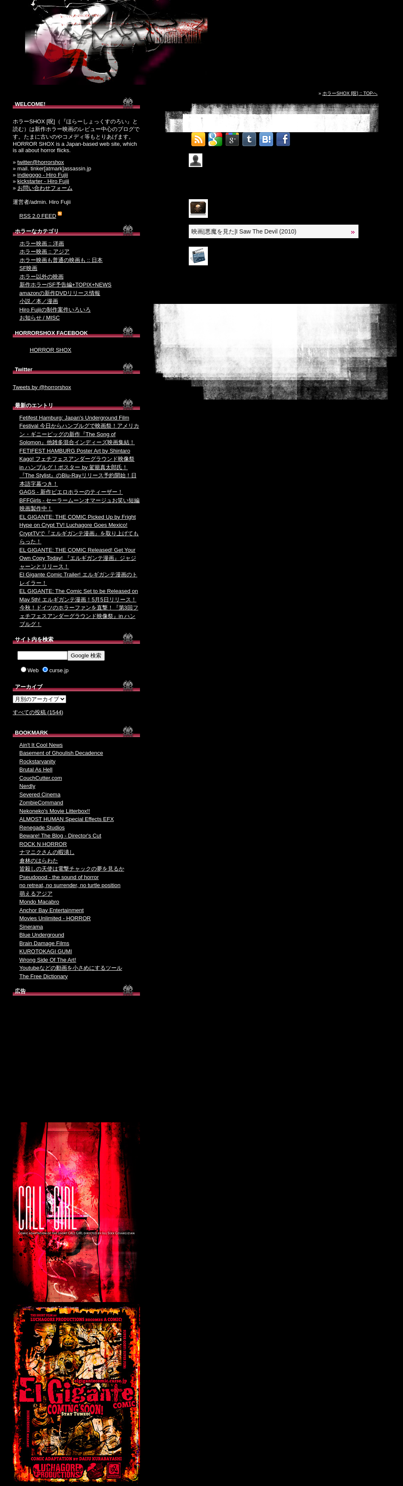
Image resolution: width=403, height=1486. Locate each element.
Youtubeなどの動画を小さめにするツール (71, 968)
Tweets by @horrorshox (42, 387)
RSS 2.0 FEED (38, 216)
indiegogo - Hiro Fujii (42, 175)
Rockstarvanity (38, 761)
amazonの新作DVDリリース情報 (60, 293)
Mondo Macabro (39, 902)
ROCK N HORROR (43, 844)
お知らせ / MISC (40, 317)
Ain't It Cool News (41, 745)
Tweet (300, 137)
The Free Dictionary (44, 976)
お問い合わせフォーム (45, 188)
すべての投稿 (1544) (38, 712)
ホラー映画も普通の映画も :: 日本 (61, 260)
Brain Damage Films (45, 943)
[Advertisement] (76, 1061)
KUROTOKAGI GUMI (46, 951)
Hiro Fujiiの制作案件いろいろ (55, 309)
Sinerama (31, 927)
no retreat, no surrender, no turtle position (70, 885)
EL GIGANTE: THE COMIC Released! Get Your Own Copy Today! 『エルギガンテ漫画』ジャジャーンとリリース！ (78, 558)
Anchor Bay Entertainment (52, 910)
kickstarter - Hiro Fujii (43, 181)
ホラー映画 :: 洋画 (42, 243)
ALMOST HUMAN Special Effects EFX (67, 819)
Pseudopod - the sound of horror (59, 877)
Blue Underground (42, 935)
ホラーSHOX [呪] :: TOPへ (350, 93)
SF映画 (29, 268)
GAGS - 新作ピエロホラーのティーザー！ (71, 492)
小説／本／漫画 (39, 301)
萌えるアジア (36, 893)
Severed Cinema (40, 794)
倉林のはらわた (39, 860)
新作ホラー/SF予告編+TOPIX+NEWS (66, 284)
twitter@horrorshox (40, 162)
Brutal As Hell (36, 769)
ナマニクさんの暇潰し (47, 852)
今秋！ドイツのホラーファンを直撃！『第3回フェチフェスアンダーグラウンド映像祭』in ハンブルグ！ (79, 615)
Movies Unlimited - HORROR (55, 918)
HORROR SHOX (50, 350)
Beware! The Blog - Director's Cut (60, 835)
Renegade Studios (42, 827)
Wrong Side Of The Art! (48, 960)
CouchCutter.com (41, 778)
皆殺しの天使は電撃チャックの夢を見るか (72, 868)
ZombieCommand (41, 802)
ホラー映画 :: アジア (45, 251)
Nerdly (28, 786)
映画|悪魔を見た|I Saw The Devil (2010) (244, 231)
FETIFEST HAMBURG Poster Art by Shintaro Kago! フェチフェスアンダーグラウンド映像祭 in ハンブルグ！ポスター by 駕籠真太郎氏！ (77, 459)
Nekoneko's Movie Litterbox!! (55, 811)
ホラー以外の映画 (42, 276)
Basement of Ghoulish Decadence (61, 753)
